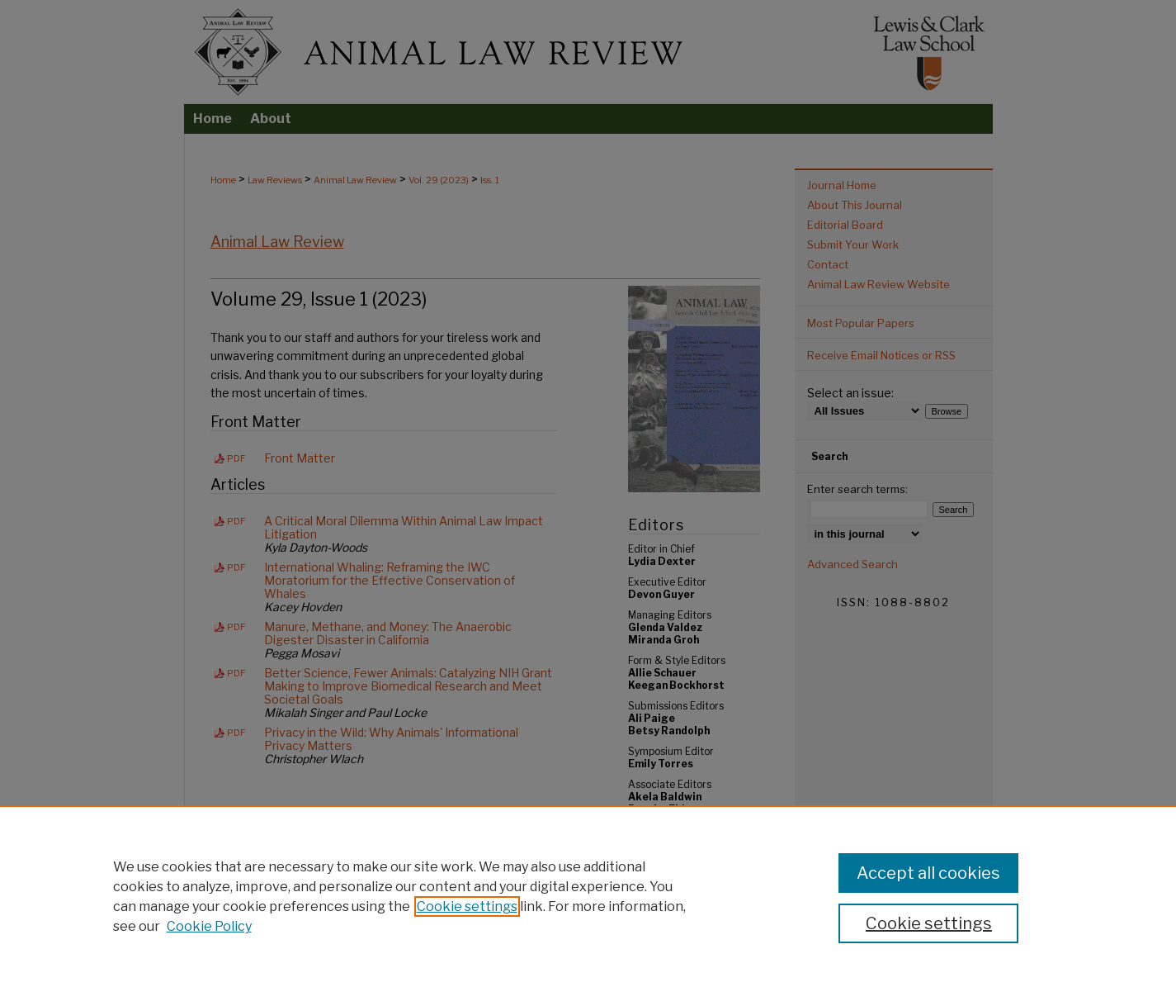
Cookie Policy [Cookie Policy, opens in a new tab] (209, 926)
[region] (588, 896)
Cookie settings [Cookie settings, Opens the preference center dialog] (929, 923)
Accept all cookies (928, 873)
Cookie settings (467, 906)
